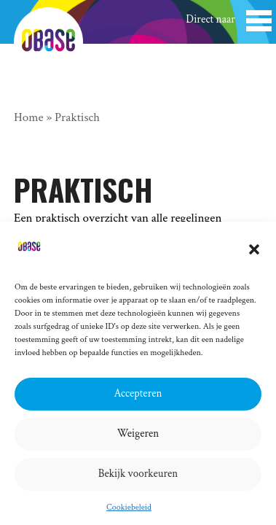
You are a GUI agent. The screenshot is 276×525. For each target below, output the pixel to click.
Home (29, 117)
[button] (254, 249)
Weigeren (138, 433)
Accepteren (138, 393)
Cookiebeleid (128, 507)
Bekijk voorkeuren (138, 474)
